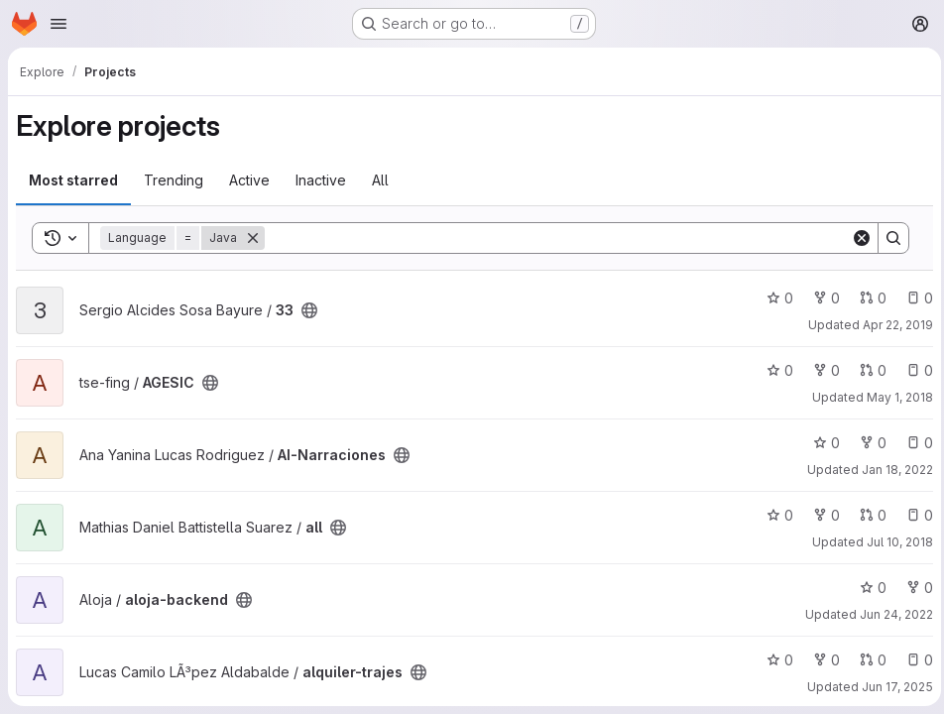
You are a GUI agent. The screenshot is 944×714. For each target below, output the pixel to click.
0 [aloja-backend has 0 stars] (868, 587)
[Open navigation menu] (58, 24)
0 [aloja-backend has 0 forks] (914, 587)
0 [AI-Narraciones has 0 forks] (868, 442)
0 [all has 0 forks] (821, 515)
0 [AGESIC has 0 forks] (821, 370)
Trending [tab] (173, 180)
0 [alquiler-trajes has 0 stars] (775, 660)
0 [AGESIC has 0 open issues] (914, 370)
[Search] (555, 238)
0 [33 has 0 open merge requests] (868, 298)
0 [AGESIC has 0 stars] (775, 370)
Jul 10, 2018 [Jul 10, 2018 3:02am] (895, 542)
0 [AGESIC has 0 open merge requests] (868, 370)
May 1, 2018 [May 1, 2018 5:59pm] (895, 397)
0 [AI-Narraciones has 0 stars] (821, 442)
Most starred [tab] (73, 180)
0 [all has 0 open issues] (914, 515)
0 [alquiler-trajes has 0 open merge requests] (868, 660)
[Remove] (253, 238)
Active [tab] (249, 180)
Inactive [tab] (320, 180)
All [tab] (380, 180)
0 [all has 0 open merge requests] (868, 515)
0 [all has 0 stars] (775, 515)
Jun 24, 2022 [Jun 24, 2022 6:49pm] (891, 614)
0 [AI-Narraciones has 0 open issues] (914, 442)
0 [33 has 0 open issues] (914, 298)
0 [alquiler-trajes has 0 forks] (821, 660)
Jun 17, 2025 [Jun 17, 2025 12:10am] (892, 686)
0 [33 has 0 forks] (821, 298)
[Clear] (857, 238)
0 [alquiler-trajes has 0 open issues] (914, 660)
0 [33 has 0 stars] (775, 298)
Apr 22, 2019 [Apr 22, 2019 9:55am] (893, 324)
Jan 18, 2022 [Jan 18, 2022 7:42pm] (892, 469)
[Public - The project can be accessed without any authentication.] (309, 310)
